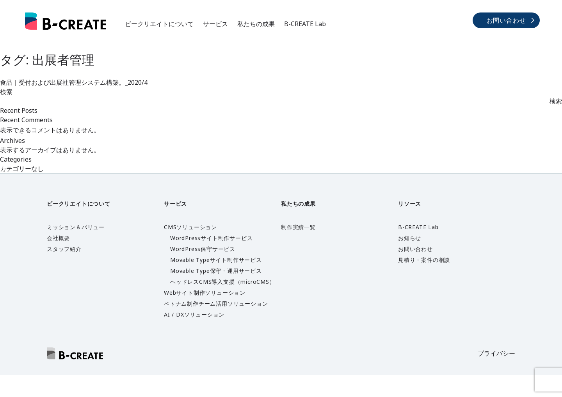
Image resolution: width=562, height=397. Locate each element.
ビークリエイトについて (159, 24)
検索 (6, 91)
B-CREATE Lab (305, 24)
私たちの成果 (256, 24)
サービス (215, 24)
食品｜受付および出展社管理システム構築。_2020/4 (74, 82)
